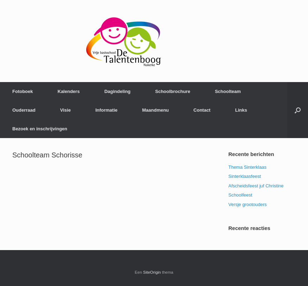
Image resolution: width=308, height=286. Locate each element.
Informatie (106, 110)
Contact (202, 110)
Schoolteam (228, 91)
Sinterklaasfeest (244, 176)
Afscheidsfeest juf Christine (256, 185)
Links (241, 110)
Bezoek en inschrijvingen (39, 128)
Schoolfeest (240, 195)
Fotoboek (22, 91)
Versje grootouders (247, 204)
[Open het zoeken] (297, 110)
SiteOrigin (152, 272)
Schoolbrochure (172, 91)
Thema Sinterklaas (247, 167)
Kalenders (69, 91)
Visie (65, 110)
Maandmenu (155, 110)
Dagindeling (117, 91)
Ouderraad (24, 110)
